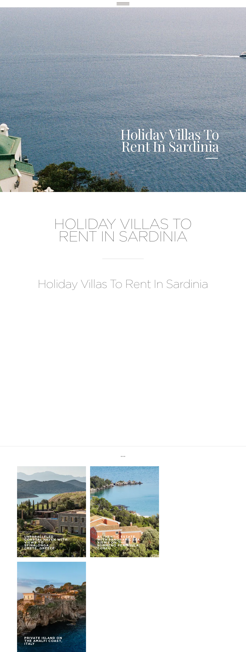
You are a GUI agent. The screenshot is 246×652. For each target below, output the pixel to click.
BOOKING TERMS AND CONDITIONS (46, 596)
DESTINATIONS (28, 590)
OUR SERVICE (88, 590)
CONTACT (89, 596)
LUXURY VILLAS (59, 590)
